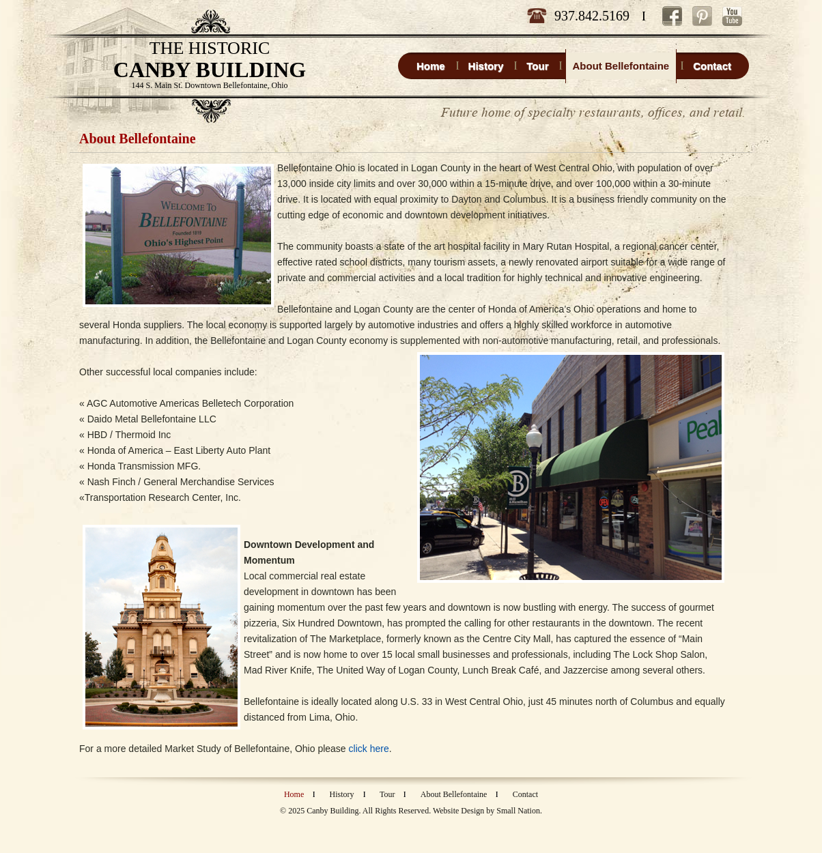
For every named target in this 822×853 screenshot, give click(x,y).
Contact (525, 794)
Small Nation (518, 810)
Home (294, 794)
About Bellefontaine (454, 794)
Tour (387, 794)
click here (369, 748)
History (342, 794)
